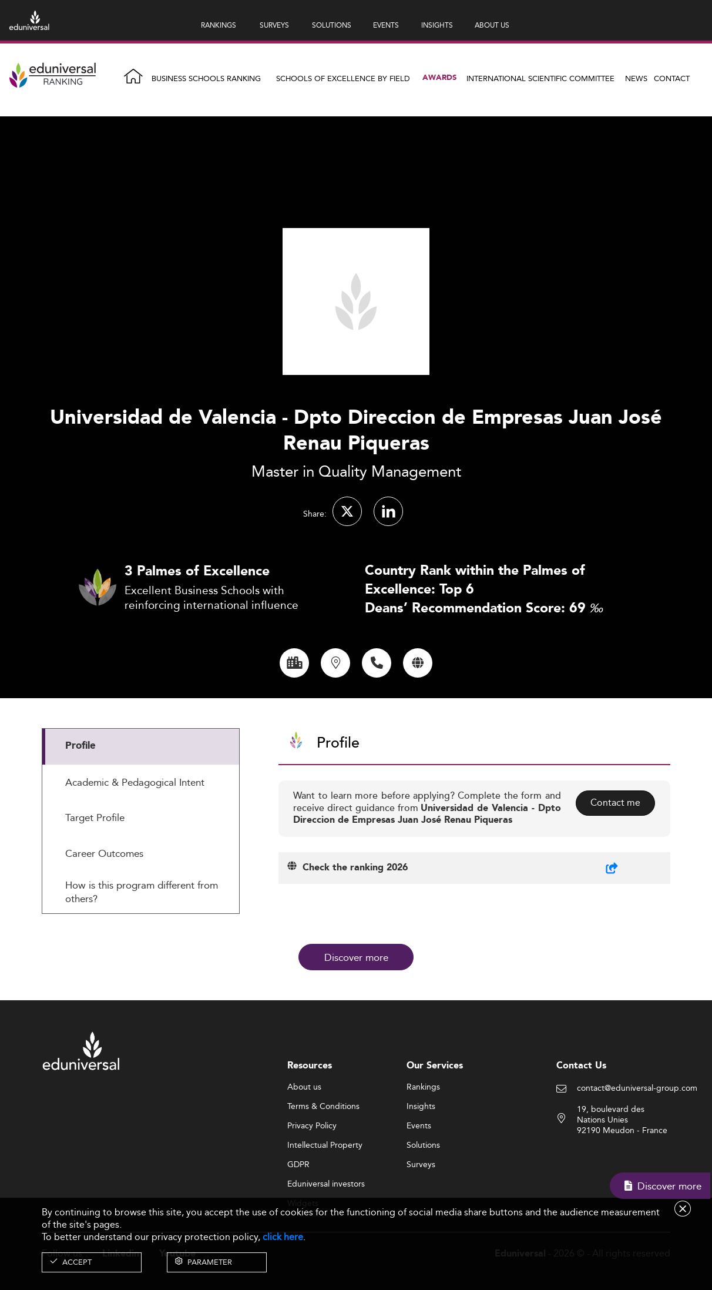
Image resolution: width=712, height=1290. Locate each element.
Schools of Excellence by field (343, 78)
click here (283, 1236)
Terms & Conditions (323, 1164)
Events (419, 1183)
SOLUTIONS (331, 25)
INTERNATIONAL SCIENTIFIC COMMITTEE (540, 78)
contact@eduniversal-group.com (637, 1146)
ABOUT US (492, 25)
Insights (421, 1164)
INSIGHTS (437, 25)
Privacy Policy (312, 1183)
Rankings (423, 1144)
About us (304, 1144)
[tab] (140, 804)
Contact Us (581, 1122)
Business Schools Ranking (206, 78)
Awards (439, 78)
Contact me (615, 860)
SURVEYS (274, 25)
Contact (672, 78)
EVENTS (386, 25)
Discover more (356, 956)
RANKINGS (218, 25)
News (636, 78)
